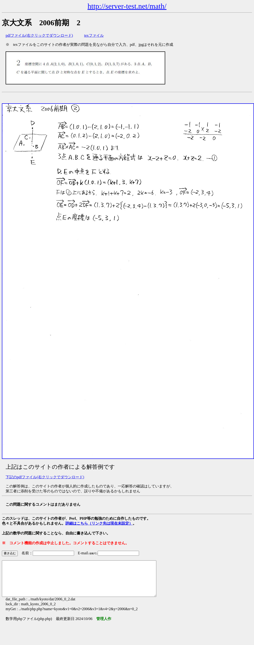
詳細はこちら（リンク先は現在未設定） (99, 523)
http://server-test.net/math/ (127, 6)
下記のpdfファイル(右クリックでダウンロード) (45, 477)
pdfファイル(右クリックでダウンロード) (39, 35)
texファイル (94, 35)
